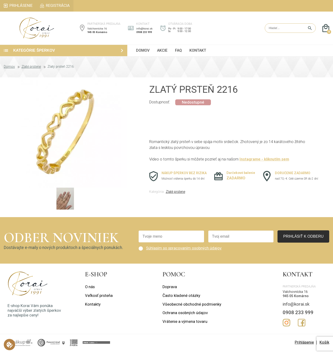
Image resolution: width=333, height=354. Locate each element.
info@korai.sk (144, 30)
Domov (9, 70)
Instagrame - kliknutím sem (264, 162)
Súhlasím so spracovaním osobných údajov (184, 251)
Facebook (301, 325)
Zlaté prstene (31, 70)
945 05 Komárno (97, 33)
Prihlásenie (304, 345)
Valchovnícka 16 (97, 30)
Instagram (286, 325)
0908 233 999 (144, 33)
